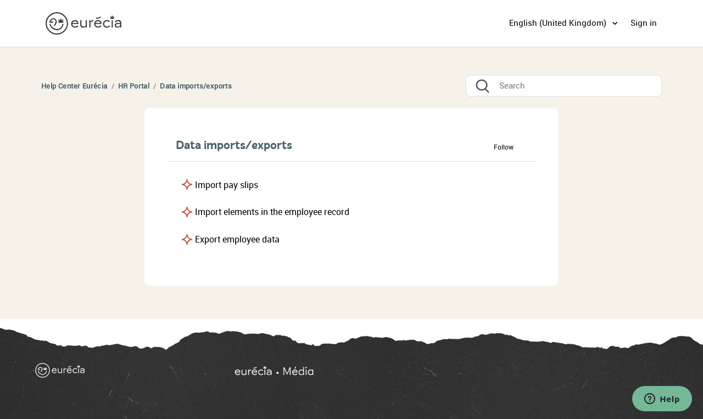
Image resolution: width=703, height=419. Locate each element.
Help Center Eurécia (74, 86)
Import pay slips (226, 185)
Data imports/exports (196, 86)
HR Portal (134, 86)
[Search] (564, 86)
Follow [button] (504, 147)
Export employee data (237, 239)
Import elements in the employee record (272, 212)
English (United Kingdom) (559, 23)
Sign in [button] (644, 23)
